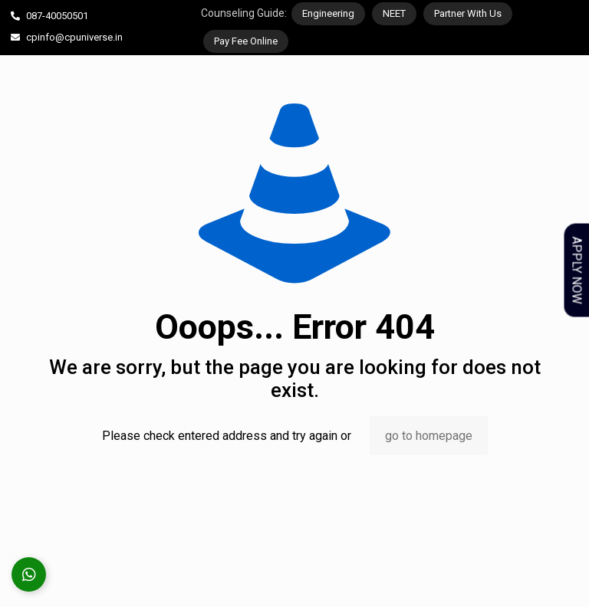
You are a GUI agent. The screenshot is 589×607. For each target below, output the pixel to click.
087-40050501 (57, 15)
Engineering (328, 13)
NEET (394, 13)
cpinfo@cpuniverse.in (74, 37)
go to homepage (428, 435)
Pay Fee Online (246, 41)
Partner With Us (468, 13)
